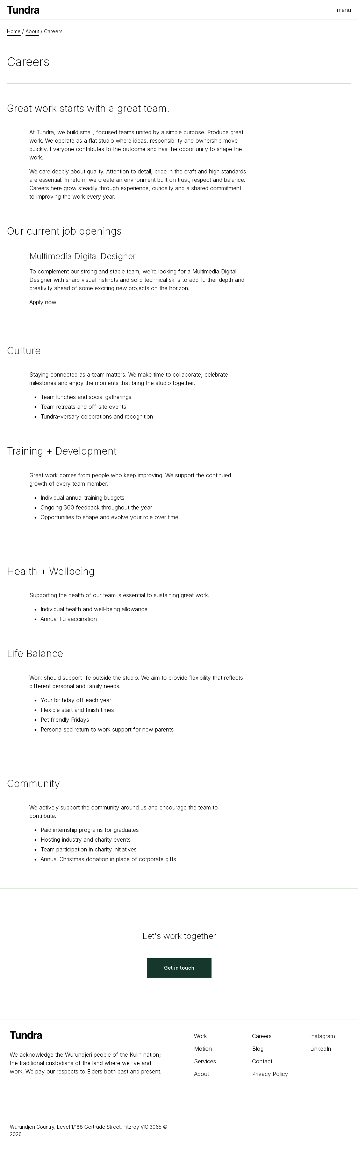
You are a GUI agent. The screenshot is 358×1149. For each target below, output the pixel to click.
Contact (262, 1061)
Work (200, 1036)
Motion (203, 1048)
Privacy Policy (270, 1073)
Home (14, 31)
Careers (262, 1036)
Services (205, 1061)
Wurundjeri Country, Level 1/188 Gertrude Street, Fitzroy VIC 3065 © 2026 (88, 1130)
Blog (258, 1048)
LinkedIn (320, 1048)
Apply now (42, 302)
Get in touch (179, 968)
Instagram (322, 1036)
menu (344, 9)
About (32, 31)
